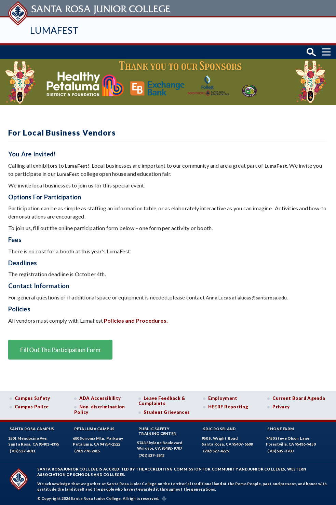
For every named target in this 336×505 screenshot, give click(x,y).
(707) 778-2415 (87, 450)
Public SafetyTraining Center (157, 429)
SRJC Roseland (219, 427)
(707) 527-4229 (216, 450)
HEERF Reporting (228, 405)
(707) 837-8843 (151, 454)
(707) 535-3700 (280, 450)
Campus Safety (32, 396)
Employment (223, 396)
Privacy (281, 405)
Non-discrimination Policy (99, 408)
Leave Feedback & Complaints (161, 399)
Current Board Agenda (298, 396)
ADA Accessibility (100, 396)
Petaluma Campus (94, 427)
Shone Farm (280, 427)
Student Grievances (167, 411)
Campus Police (32, 405)
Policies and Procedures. (136, 319)
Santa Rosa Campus (32, 427)
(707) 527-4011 (23, 450)
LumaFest (54, 30)
